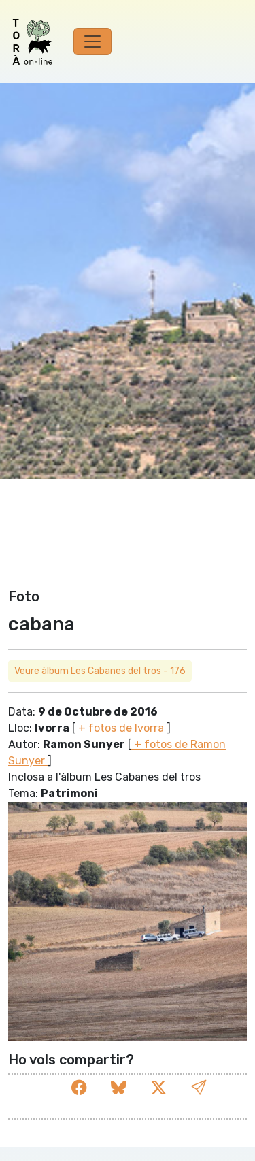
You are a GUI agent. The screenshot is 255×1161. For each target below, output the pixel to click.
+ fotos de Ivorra (121, 728)
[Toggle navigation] (92, 41)
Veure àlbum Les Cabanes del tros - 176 (100, 671)
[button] (198, 1088)
